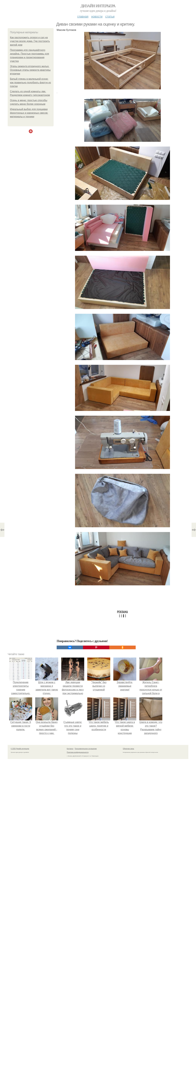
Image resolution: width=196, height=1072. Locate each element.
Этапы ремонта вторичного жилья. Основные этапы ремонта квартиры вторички (30, 70)
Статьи (109, 16)
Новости (96, 16)
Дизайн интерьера (98, 6)
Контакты (70, 749)
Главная (82, 16)
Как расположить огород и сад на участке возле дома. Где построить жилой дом (30, 41)
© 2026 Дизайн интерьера (20, 749)
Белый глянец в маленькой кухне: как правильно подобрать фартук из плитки (30, 83)
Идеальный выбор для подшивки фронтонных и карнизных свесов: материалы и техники (29, 113)
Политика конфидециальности (78, 752)
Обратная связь (128, 749)
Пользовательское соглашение (86, 749)
